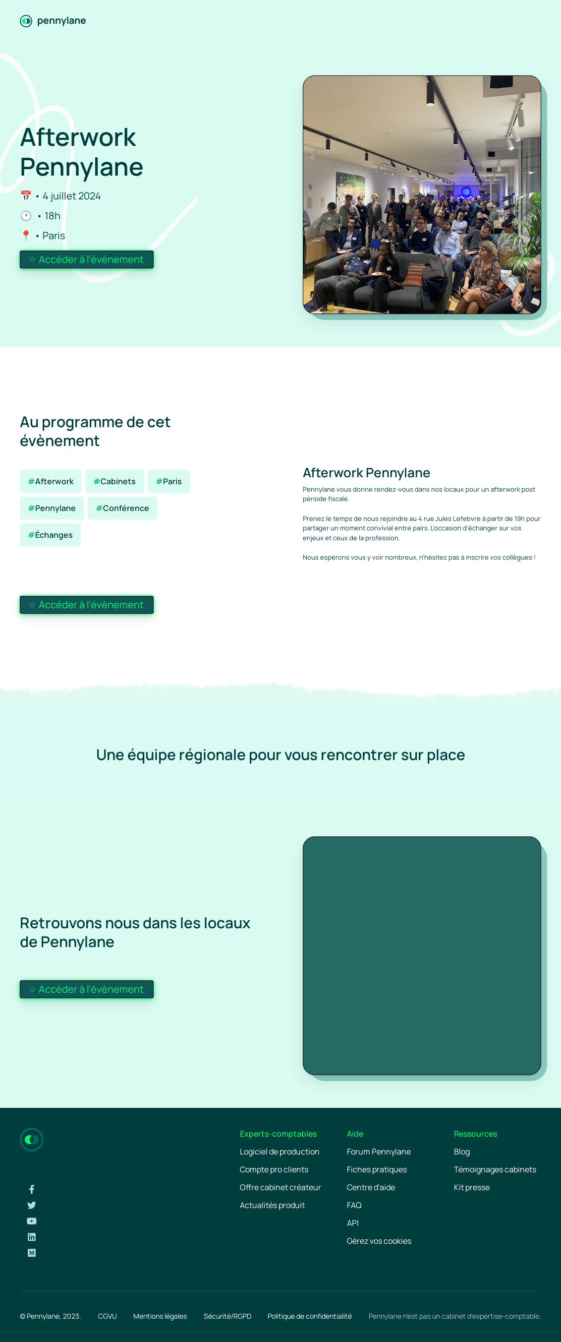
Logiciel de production (280, 1151)
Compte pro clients (274, 1169)
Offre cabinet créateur (280, 1187)
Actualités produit (272, 1205)
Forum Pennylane (379, 1151)
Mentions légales (160, 1316)
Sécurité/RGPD (227, 1316)
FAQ (354, 1205)
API (353, 1222)
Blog (462, 1151)
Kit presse (472, 1187)
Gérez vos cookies (379, 1240)
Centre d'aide (371, 1187)
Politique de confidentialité (310, 1316)
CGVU (107, 1316)
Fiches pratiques (377, 1169)
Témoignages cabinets (495, 1169)
